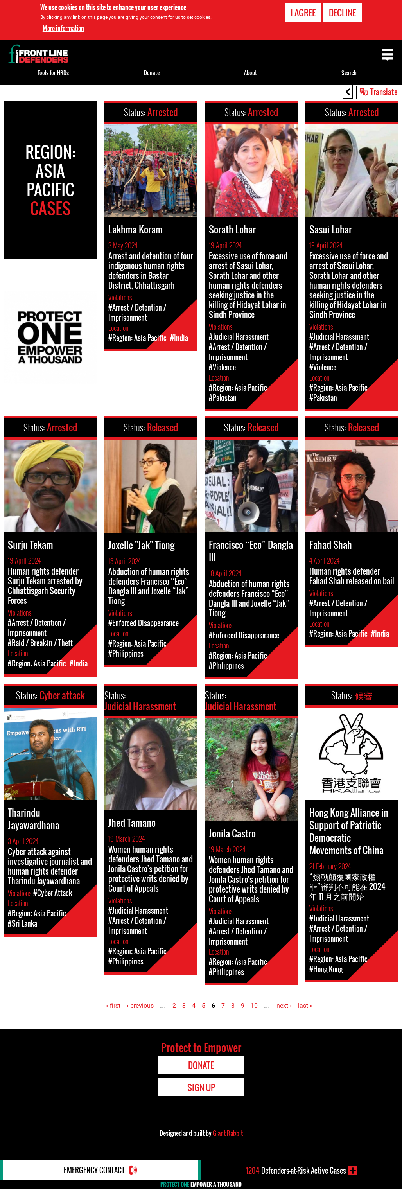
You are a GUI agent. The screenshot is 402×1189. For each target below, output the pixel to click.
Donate (152, 72)
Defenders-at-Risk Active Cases (296, 1171)
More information (63, 28)
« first (112, 1005)
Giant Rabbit (228, 1133)
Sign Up (201, 1087)
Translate (384, 91)
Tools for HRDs (53, 72)
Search (349, 72)
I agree (303, 12)
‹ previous (140, 1005)
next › (284, 1005)
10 (254, 1005)
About (250, 72)
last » (305, 1005)
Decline (342, 12)
